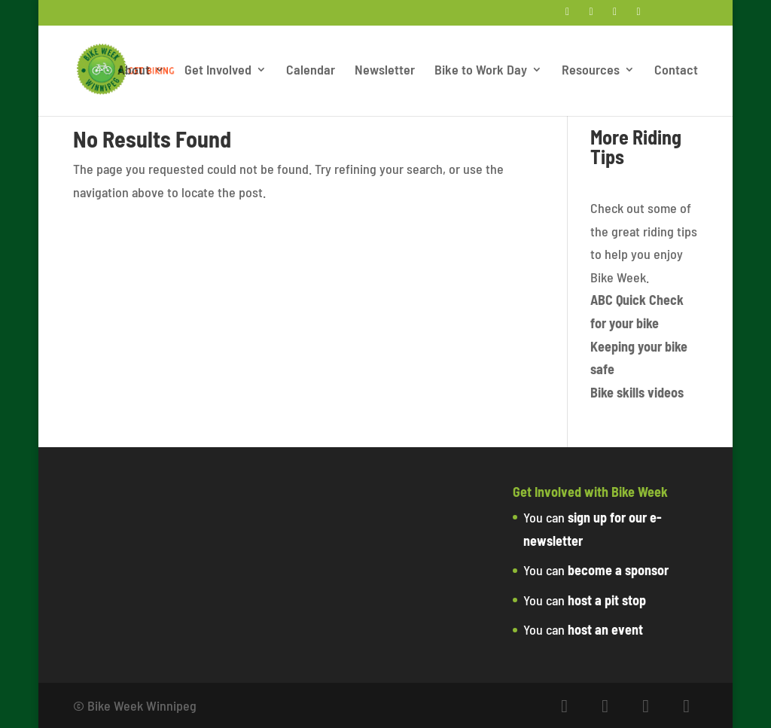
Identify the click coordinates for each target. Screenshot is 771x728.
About (133, 71)
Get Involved (217, 71)
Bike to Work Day (480, 71)
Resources (591, 71)
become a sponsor (618, 570)
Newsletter (385, 71)
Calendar (310, 71)
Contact (676, 71)
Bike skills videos (637, 392)
